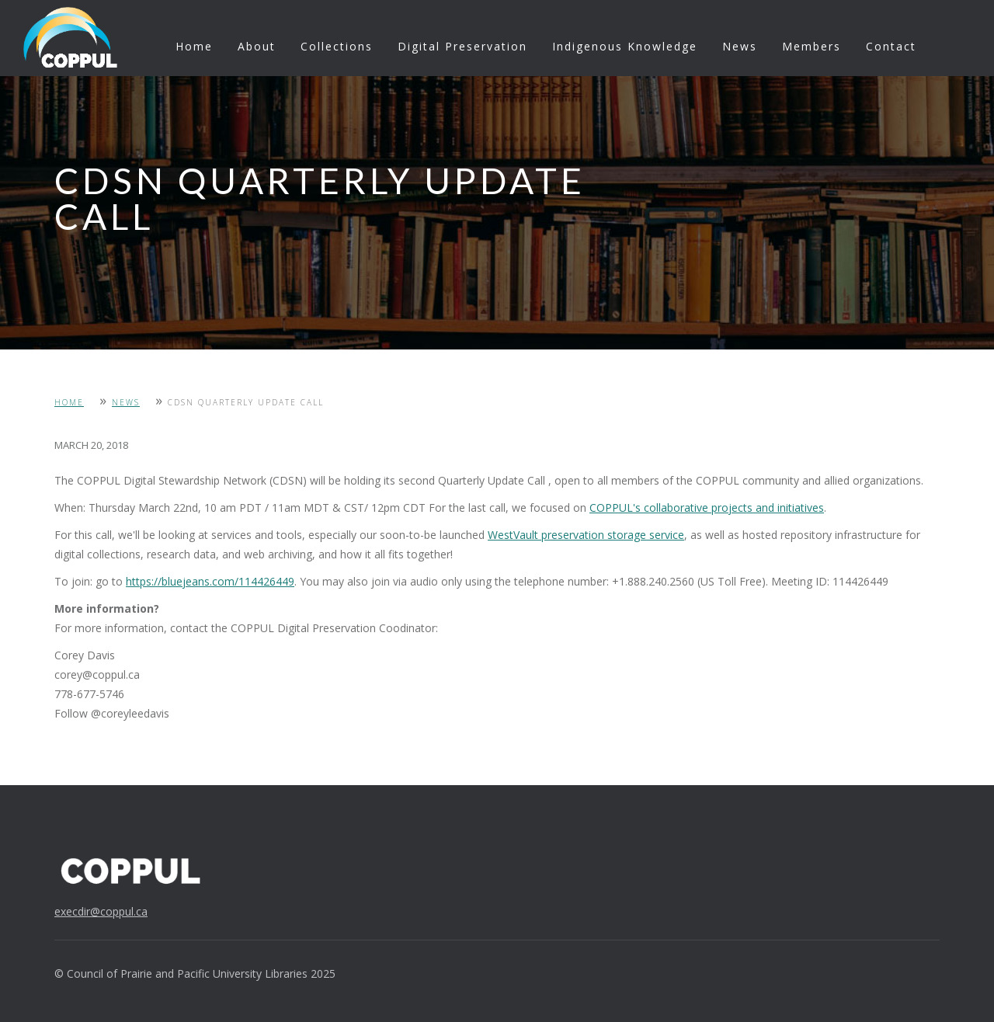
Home (194, 46)
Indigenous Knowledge (624, 46)
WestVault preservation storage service (586, 534)
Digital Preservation (462, 46)
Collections (337, 46)
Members (811, 46)
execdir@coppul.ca (101, 911)
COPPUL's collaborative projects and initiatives (706, 507)
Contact (891, 46)
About (257, 46)
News (739, 46)
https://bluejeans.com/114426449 (210, 581)
